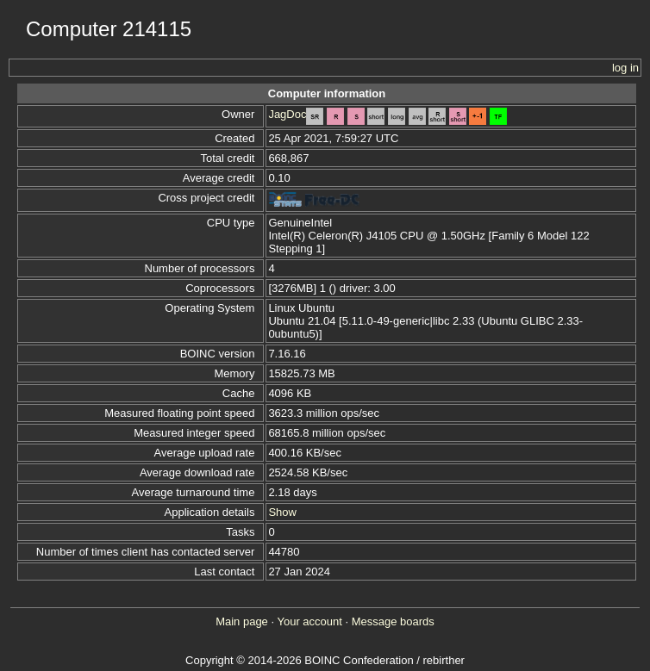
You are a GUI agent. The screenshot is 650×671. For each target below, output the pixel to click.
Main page (242, 621)
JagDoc (287, 114)
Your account (309, 621)
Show (282, 512)
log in (625, 67)
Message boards (393, 621)
